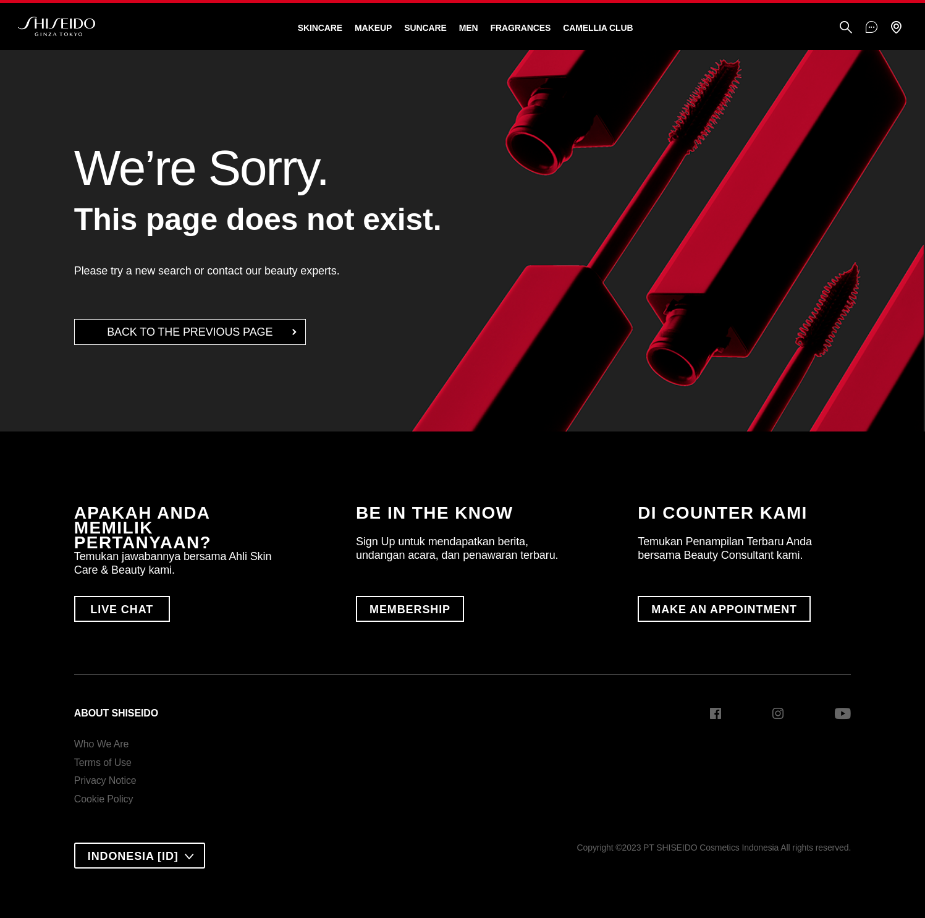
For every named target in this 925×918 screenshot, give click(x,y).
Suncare (425, 28)
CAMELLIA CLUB (598, 28)
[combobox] (139, 856)
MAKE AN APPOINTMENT (724, 609)
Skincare (320, 28)
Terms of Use (103, 762)
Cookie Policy (103, 799)
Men (468, 28)
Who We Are (101, 744)
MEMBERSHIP (410, 609)
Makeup (373, 28)
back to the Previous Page (189, 332)
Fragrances (520, 28)
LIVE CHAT (121, 609)
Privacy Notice (105, 780)
